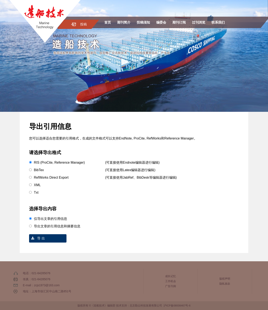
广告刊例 (170, 286)
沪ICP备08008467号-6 (177, 305)
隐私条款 (224, 283)
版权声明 (224, 278)
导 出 (37, 238)
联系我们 (218, 22)
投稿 (83, 24)
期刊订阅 (179, 22)
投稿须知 (143, 22)
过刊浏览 (198, 22)
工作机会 (170, 281)
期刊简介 (123, 22)
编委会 (161, 22)
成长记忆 (170, 276)
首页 (107, 22)
